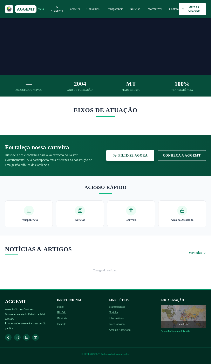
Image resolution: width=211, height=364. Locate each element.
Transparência (114, 9)
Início (40, 9)
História (61, 312)
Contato (174, 9)
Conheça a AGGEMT (182, 155)
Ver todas (197, 252)
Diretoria (62, 318)
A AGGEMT (56, 9)
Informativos (155, 9)
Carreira (75, 9)
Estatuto (61, 324)
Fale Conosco (117, 324)
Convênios (93, 9)
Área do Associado (120, 329)
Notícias (135, 9)
